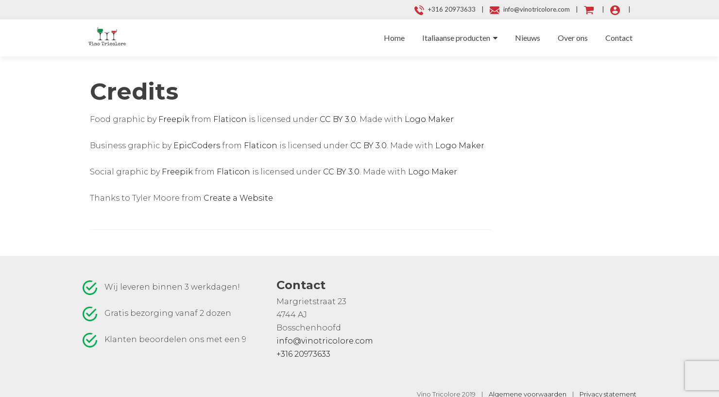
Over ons (573, 37)
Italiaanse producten (456, 37)
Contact (619, 37)
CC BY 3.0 (338, 119)
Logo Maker (429, 119)
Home (394, 37)
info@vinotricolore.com (324, 340)
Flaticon (230, 119)
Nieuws (527, 37)
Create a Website (238, 198)
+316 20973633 (303, 354)
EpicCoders (196, 145)
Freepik (173, 119)
